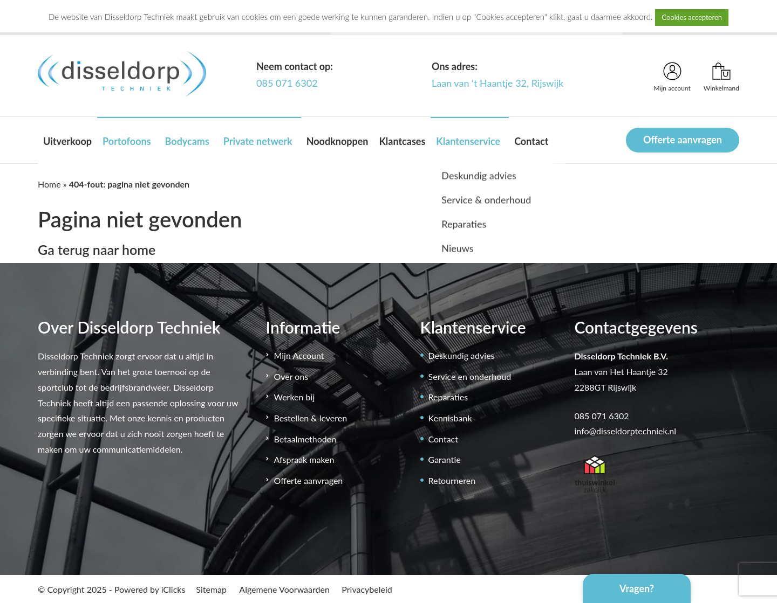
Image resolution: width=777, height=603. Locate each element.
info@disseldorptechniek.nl (626, 431)
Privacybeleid (367, 589)
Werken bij (294, 397)
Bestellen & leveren (310, 418)
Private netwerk (257, 141)
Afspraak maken (304, 459)
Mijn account (672, 88)
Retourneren (452, 480)
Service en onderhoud (470, 376)
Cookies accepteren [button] (692, 17)
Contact (531, 141)
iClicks (173, 589)
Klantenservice (468, 141)
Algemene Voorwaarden (284, 589)
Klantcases (402, 141)
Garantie (444, 459)
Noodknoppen (337, 141)
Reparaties (448, 397)
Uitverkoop (67, 141)
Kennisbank (450, 418)
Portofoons (127, 141)
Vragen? (636, 588)
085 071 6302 (287, 83)
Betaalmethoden (305, 439)
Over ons (291, 376)
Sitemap (211, 589)
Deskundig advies (461, 355)
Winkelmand (721, 88)
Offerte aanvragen (682, 139)
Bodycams (187, 141)
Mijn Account (299, 355)
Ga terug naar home (96, 249)
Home (49, 184)
